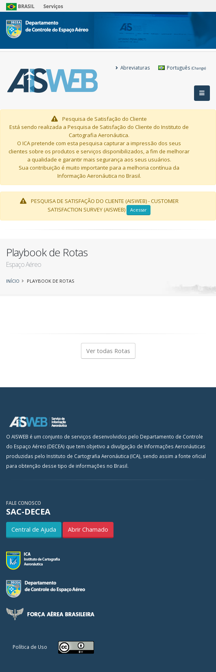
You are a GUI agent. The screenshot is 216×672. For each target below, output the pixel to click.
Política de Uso (30, 647)
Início (13, 281)
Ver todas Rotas (108, 351)
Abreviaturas (133, 67)
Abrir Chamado (88, 529)
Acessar (138, 210)
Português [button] (182, 67)
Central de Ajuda (33, 529)
